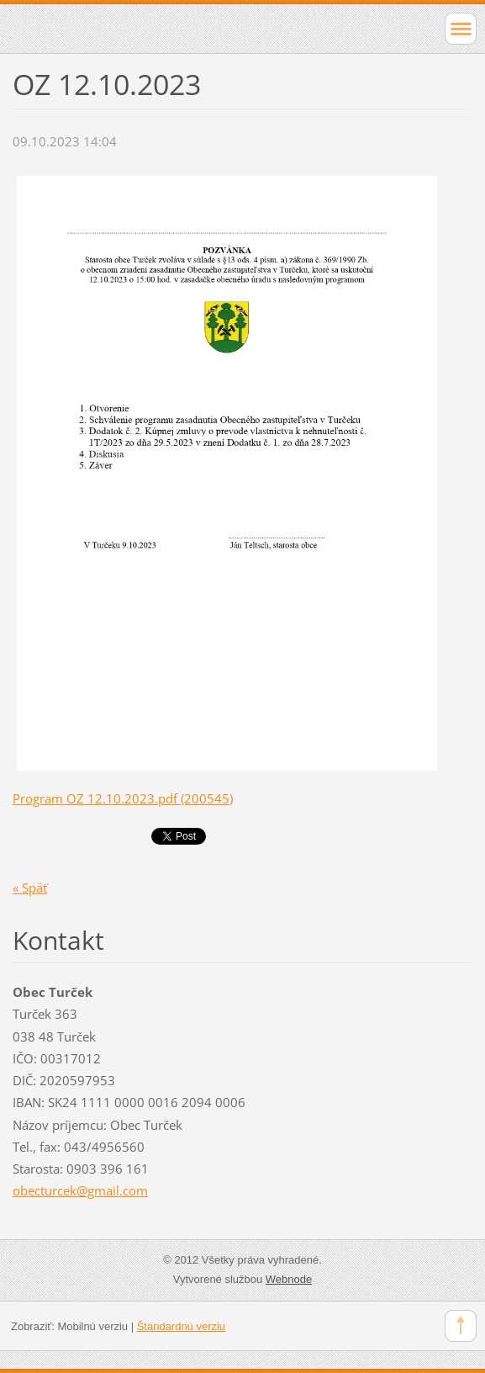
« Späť (30, 887)
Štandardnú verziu (181, 1326)
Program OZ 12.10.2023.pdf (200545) (123, 798)
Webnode (289, 1279)
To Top (461, 1326)
